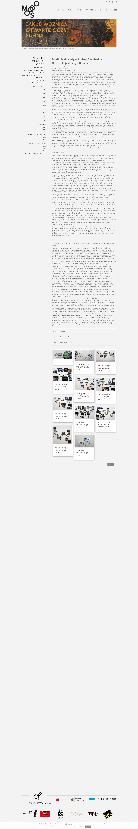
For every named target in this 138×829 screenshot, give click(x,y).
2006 (44, 149)
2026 (44, 89)
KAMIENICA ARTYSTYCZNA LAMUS (35, 153)
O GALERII (39, 67)
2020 (44, 113)
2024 (44, 97)
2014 (44, 139)
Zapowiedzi (38, 61)
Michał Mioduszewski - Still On (62, 343)
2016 (44, 129)
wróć (111, 464)
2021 (44, 109)
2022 (44, 105)
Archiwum (31, 49)
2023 (44, 101)
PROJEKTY (39, 64)
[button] (106, 2)
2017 (44, 127)
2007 (44, 147)
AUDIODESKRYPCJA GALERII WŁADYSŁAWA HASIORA (37, 81)
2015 (44, 137)
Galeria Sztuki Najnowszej (37, 134)
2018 (44, 120)
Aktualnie (38, 58)
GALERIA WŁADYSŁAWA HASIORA (33, 76)
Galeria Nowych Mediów (37, 144)
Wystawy (25, 49)
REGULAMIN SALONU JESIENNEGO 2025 (34, 71)
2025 (44, 93)
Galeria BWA (42, 124)
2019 (36, 49)
